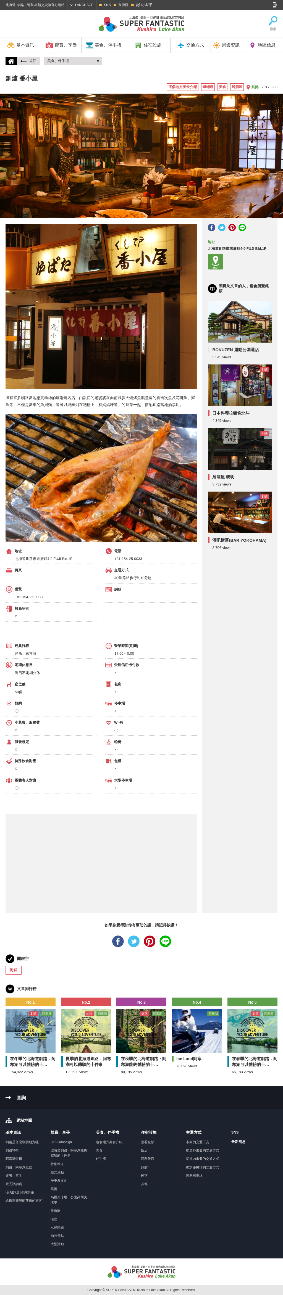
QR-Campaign (61, 1142)
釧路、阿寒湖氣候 (19, 1167)
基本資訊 (20, 45)
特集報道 (57, 1164)
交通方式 (190, 45)
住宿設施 (148, 45)
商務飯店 (147, 1159)
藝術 (54, 1189)
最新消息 (238, 1142)
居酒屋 (237, 87)
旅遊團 (56, 1211)
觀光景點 (57, 1172)
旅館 (144, 1167)
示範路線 (57, 1227)
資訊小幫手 (144, 5)
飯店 (144, 1150)
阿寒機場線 (194, 1176)
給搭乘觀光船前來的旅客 (24, 1200)
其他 (144, 1184)
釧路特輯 (12, 1150)
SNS (107, 5)
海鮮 (13, 970)
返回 (28, 61)
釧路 (255, 87)
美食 (222, 87)
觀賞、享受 (61, 45)
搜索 (272, 23)
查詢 (21, 1097)
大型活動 (57, 1244)
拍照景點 (57, 1236)
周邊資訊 (226, 45)
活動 (54, 1219)
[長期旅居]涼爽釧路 (20, 1192)
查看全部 (147, 1142)
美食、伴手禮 (103, 45)
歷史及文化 (59, 1181)
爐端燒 (208, 87)
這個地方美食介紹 (182, 87)
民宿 (144, 1176)
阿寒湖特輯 (14, 1159)
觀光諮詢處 (14, 1184)
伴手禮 (101, 1159)
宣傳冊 (123, 5)
